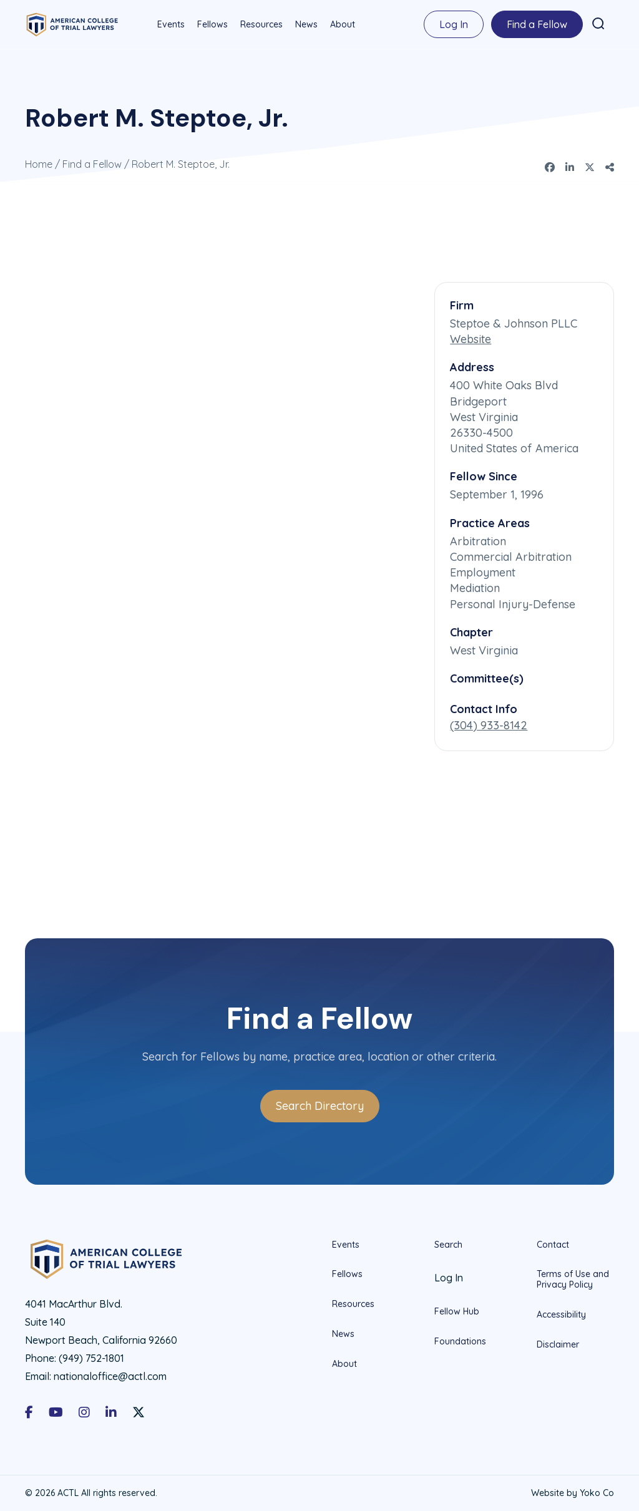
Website (470, 338)
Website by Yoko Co (572, 1492)
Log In (453, 24)
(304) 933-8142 (488, 724)
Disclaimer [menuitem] (558, 1343)
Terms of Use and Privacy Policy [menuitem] (573, 1279)
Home (38, 163)
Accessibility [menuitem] (561, 1313)
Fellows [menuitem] (212, 24)
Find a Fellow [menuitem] (536, 24)
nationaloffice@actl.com (110, 1375)
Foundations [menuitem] (460, 1340)
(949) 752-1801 (91, 1357)
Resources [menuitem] (261, 24)
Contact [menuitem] (553, 1243)
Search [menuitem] (448, 1243)
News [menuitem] (306, 24)
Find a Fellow (92, 163)
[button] (597, 23)
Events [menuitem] (170, 24)
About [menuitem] (341, 24)
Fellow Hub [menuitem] (456, 1310)
